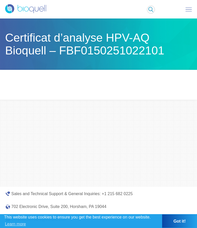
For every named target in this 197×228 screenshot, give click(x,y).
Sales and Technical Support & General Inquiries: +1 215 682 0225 (72, 194)
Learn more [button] (15, 224)
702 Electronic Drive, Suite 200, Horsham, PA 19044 (58, 206)
